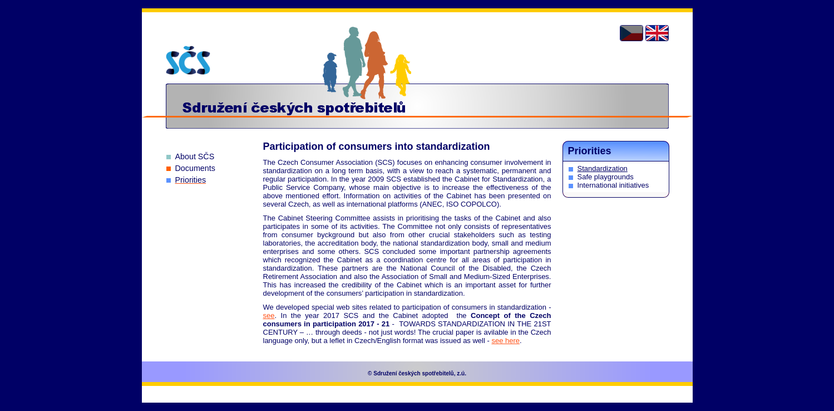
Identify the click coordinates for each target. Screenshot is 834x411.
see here (505, 340)
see (269, 315)
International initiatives (613, 185)
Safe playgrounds (606, 177)
